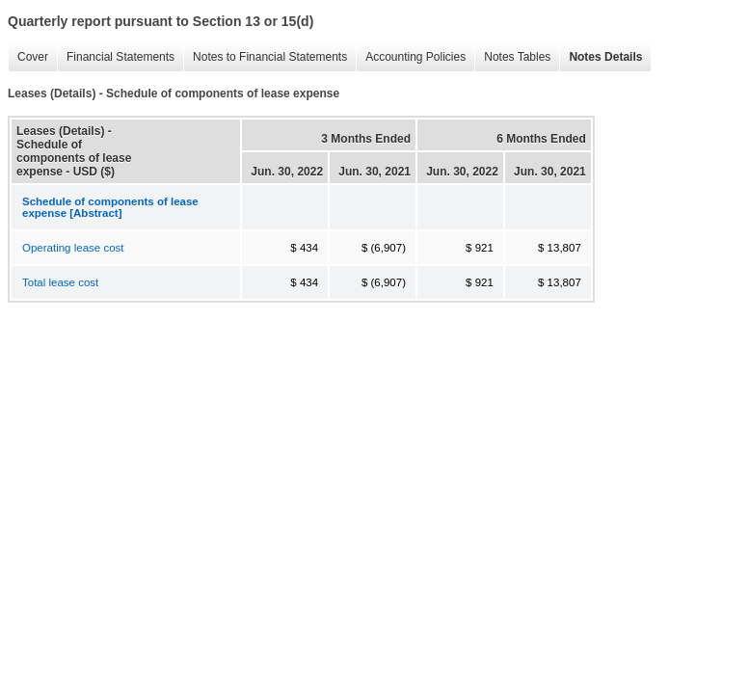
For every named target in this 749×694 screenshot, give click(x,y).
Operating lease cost (72, 248)
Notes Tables (512, 57)
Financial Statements (115, 57)
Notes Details (600, 57)
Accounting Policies (411, 57)
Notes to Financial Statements (265, 57)
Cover (28, 57)
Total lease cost (60, 282)
